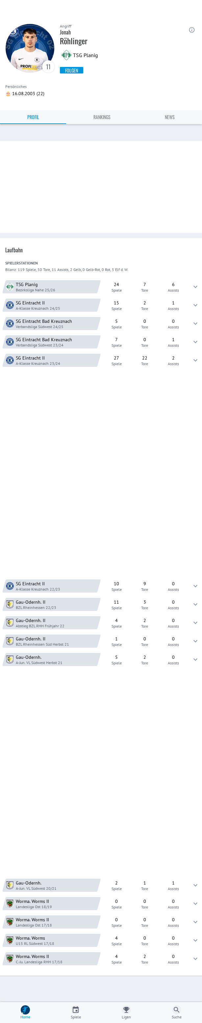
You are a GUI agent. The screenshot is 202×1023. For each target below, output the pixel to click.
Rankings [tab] (102, 117)
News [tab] (170, 117)
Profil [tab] (33, 117)
